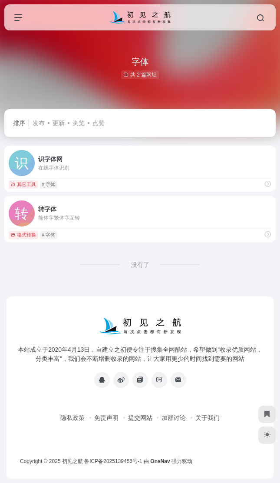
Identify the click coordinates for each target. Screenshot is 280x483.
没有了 (140, 264)
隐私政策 (72, 417)
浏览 (78, 123)
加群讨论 (173, 417)
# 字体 (48, 184)
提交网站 (140, 417)
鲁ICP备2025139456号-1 (113, 461)
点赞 (98, 123)
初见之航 (72, 461)
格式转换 (23, 234)
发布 (39, 123)
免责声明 (106, 417)
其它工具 (23, 184)
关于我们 (207, 417)
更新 (59, 123)
